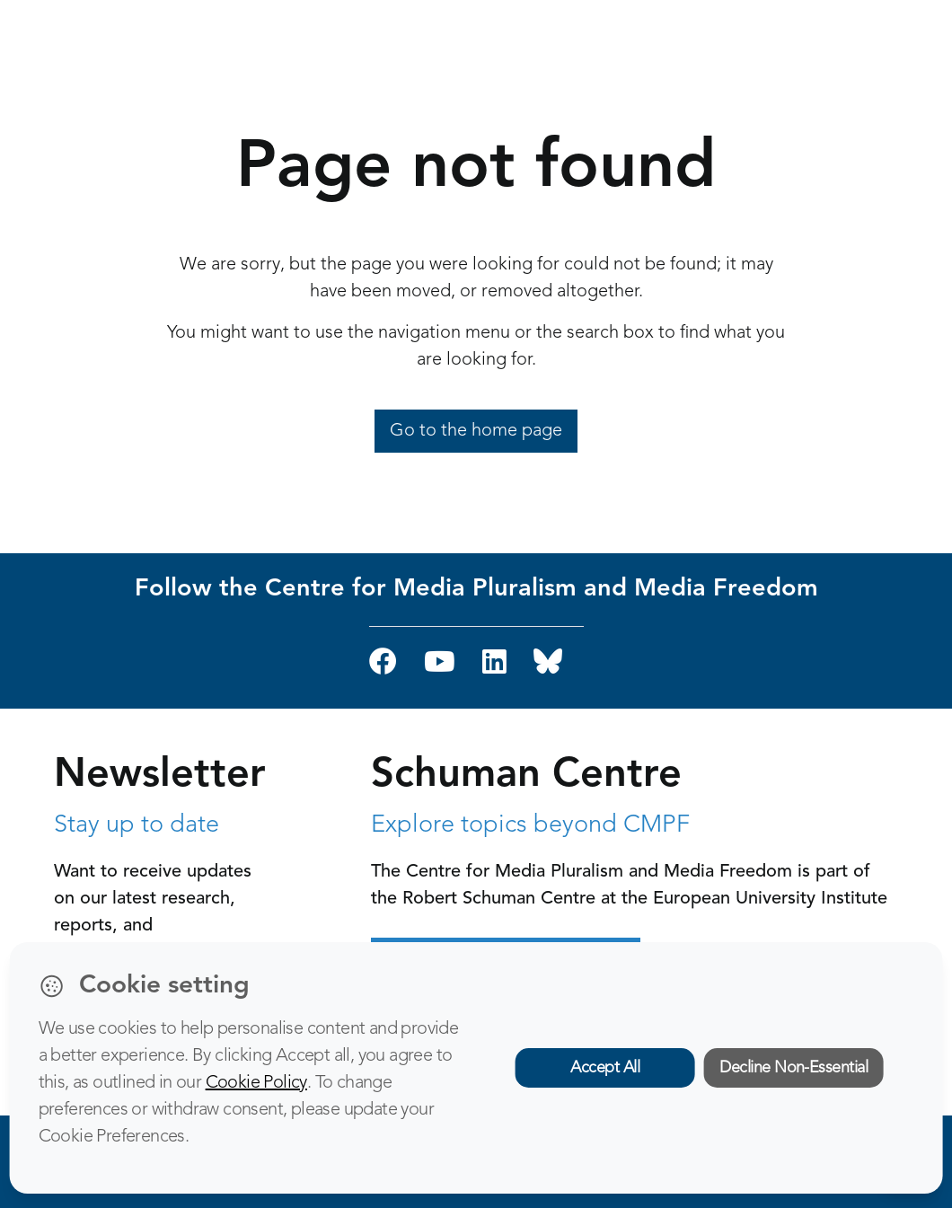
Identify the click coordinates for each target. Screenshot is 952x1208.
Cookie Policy (256, 1083)
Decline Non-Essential (793, 1068)
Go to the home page (476, 431)
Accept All (604, 1068)
